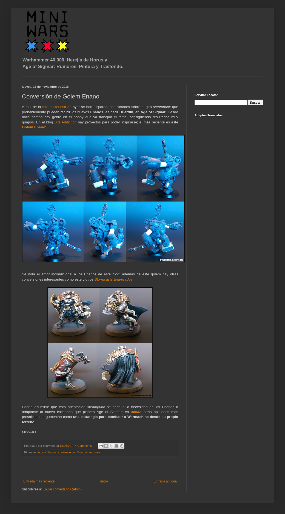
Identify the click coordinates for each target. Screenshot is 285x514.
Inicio (104, 481)
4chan (136, 412)
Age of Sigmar (47, 452)
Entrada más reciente (39, 481)
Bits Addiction (66, 122)
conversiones (67, 452)
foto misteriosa (54, 107)
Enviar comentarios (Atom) (62, 489)
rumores (94, 452)
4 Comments (83, 445)
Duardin (82, 452)
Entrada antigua (165, 481)
